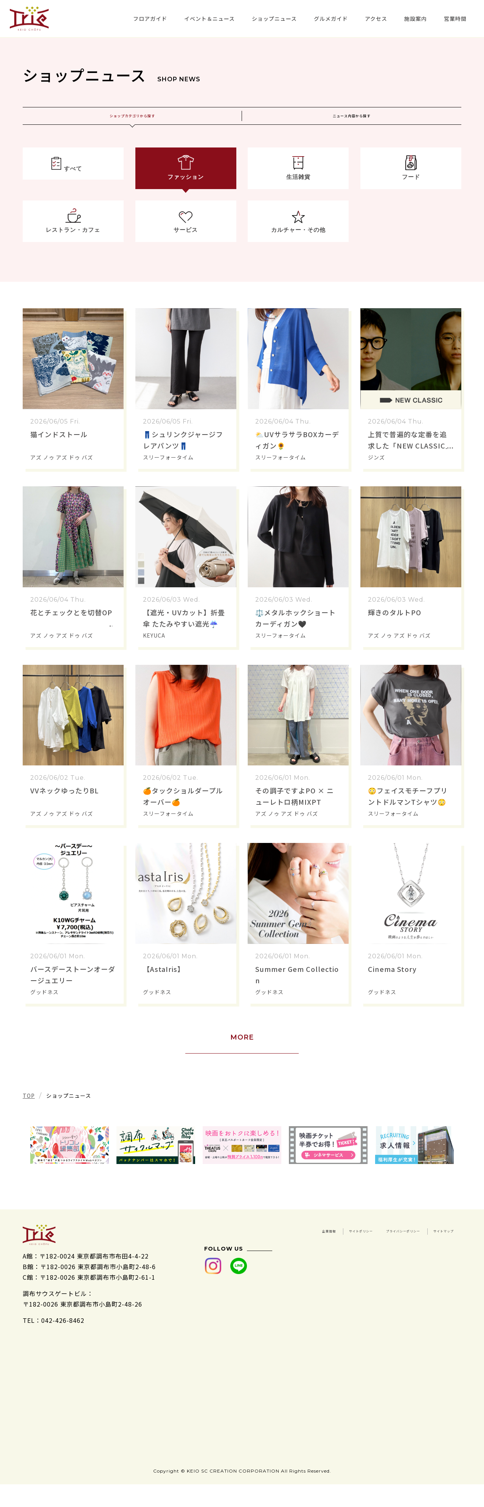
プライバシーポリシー (366, 1259)
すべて (73, 189)
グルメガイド (331, 18)
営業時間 (455, 18)
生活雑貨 (298, 189)
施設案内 (415, 18)
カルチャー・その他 (298, 246)
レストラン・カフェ (73, 246)
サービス (186, 246)
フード (410, 189)
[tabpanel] (69, 1164)
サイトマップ (434, 1259)
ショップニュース (274, 18)
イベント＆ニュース (209, 18)
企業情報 (379, 1248)
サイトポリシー (431, 1248)
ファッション (185, 189)
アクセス (376, 18)
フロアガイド (150, 18)
